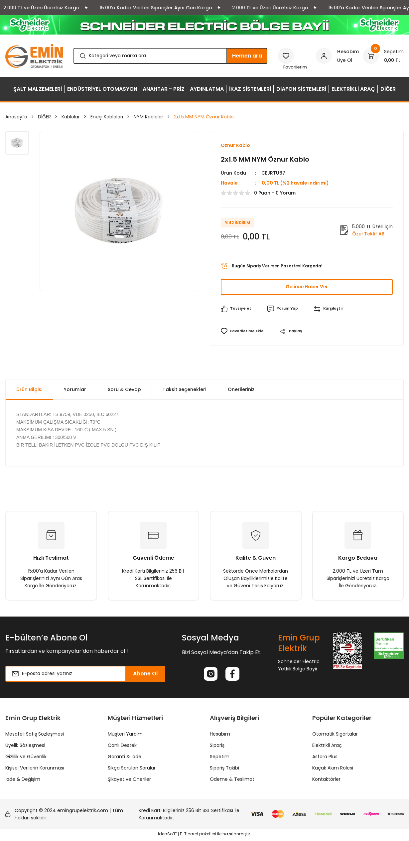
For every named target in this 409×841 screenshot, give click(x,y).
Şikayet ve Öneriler (129, 781)
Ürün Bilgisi (29, 390)
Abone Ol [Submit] (145, 674)
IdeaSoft (167, 836)
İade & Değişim (22, 781)
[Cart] (383, 56)
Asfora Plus (325, 758)
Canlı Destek (122, 747)
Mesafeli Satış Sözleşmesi (34, 736)
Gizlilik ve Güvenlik (26, 758)
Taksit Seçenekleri (184, 390)
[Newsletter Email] (85, 674)
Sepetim (219, 758)
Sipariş (217, 747)
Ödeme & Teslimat (232, 781)
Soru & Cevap (124, 390)
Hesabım (220, 736)
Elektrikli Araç (327, 747)
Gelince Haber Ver (306, 287)
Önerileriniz (241, 390)
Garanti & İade (124, 758)
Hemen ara (247, 56)
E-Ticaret (189, 836)
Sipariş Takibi (224, 770)
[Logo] (34, 56)
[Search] (170, 56)
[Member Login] (337, 56)
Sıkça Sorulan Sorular (132, 770)
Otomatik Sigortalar (335, 736)
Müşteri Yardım (125, 736)
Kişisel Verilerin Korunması (34, 770)
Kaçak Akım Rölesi (332, 770)
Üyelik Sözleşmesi (25, 747)
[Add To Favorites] (243, 332)
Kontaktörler (326, 781)
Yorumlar (75, 390)
